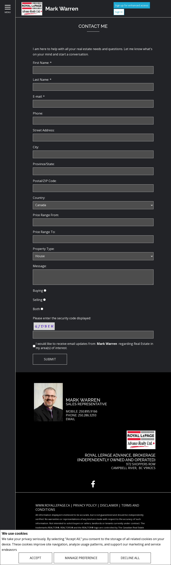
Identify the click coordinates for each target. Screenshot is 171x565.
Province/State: (44, 164)
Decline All (130, 558)
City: (36, 147)
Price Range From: (46, 215)
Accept (35, 558)
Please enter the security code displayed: (62, 318)
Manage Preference (81, 558)
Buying (38, 290)
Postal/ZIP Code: (44, 181)
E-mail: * (39, 96)
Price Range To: (44, 232)
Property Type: (43, 249)
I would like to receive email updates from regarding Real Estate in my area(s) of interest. (94, 346)
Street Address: (44, 130)
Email (70, 419)
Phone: (38, 113)
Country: (39, 198)
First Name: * (42, 63)
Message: (39, 266)
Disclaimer (109, 505)
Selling (37, 300)
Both (36, 309)
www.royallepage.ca (53, 505)
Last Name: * (42, 79)
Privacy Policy (28, 550)
